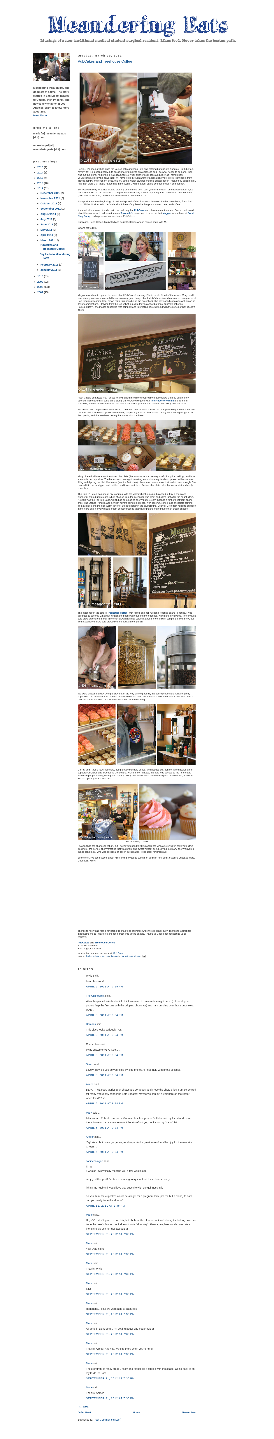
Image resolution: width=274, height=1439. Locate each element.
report (124, 956)
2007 (40, 292)
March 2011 (48, 240)
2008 (40, 286)
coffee (105, 956)
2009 (40, 281)
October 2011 (49, 203)
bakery (90, 956)
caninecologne (94, 1161)
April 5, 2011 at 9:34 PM (104, 1015)
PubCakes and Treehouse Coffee (105, 61)
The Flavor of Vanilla (162, 400)
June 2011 (47, 224)
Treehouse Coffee (117, 612)
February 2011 (50, 264)
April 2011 (47, 235)
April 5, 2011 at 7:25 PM (104, 986)
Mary (89, 1112)
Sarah (89, 1064)
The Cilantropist (95, 995)
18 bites (84, 1406)
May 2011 (47, 229)
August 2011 (49, 214)
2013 (40, 177)
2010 (40, 276)
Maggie (166, 213)
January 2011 (49, 269)
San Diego (135, 956)
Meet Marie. (40, 115)
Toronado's (127, 213)
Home (136, 1412)
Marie (89, 1214)
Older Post (84, 1412)
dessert (115, 956)
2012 (40, 183)
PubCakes (140, 210)
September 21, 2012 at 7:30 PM (110, 1234)
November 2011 (51, 198)
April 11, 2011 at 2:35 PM (105, 1205)
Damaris (91, 1024)
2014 (40, 172)
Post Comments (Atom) (107, 1419)
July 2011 (47, 219)
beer (97, 956)
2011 (40, 188)
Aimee (90, 1084)
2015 (40, 167)
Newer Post (189, 1412)
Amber (90, 1136)
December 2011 (51, 193)
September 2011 (51, 208)
